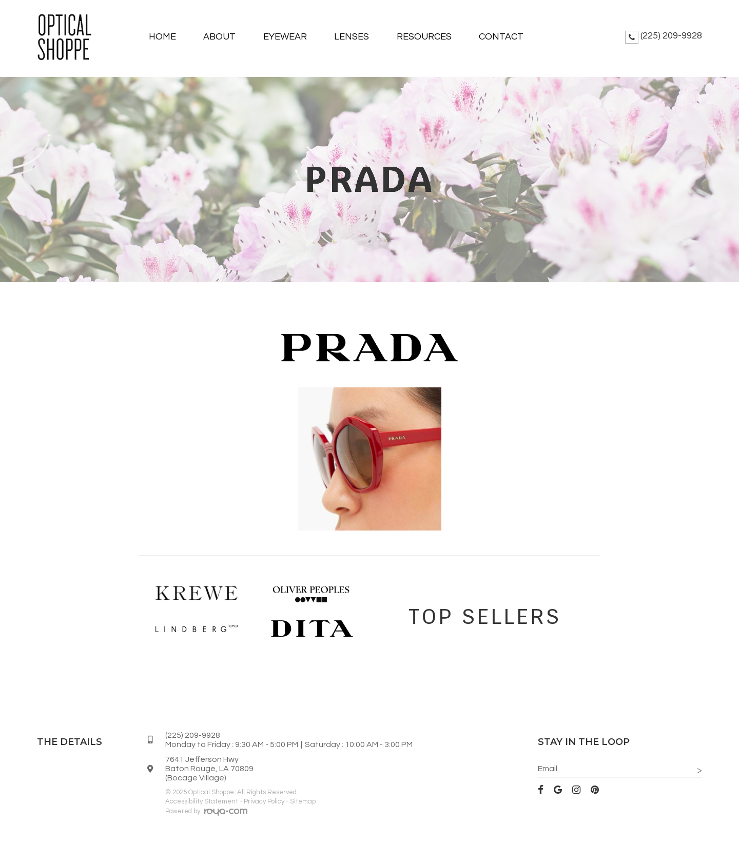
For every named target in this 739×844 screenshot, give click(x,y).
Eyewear (285, 37)
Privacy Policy (264, 801)
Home (162, 37)
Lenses (351, 37)
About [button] (219, 37)
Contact (501, 37)
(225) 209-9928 (671, 36)
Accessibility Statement (201, 801)
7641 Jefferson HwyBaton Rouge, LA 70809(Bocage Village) (209, 768)
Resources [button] (424, 37)
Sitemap (303, 801)
